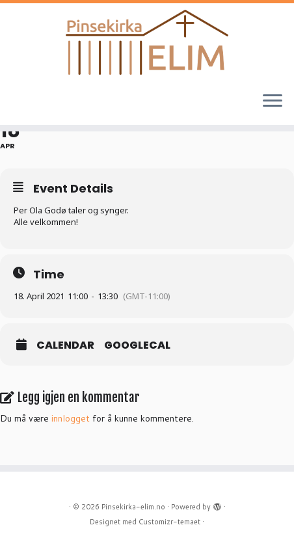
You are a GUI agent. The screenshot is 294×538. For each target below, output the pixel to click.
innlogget (70, 418)
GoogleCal (137, 345)
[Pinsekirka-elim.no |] (147, 42)
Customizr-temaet (169, 522)
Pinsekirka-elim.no (133, 507)
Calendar (65, 345)
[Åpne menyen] (272, 101)
